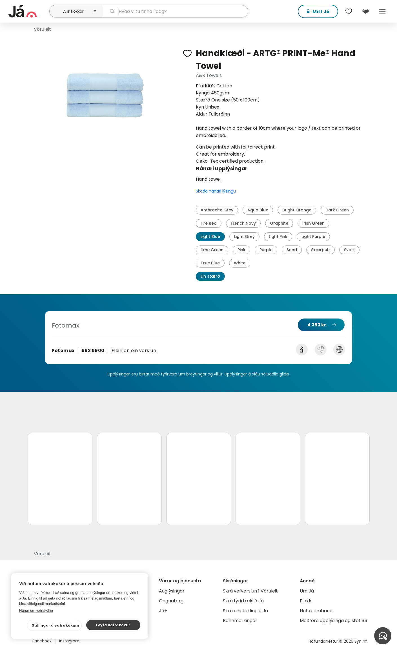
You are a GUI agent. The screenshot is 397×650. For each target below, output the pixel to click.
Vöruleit (42, 29)
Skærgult (320, 250)
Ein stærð (210, 276)
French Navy (243, 223)
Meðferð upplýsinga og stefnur (334, 620)
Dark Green (337, 210)
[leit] (175, 11)
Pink (241, 250)
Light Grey (244, 236)
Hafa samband (316, 610)
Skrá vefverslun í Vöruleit (250, 591)
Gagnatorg (171, 601)
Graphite (279, 223)
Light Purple (313, 236)
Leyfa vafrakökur (113, 625)
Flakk (305, 601)
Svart (349, 250)
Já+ (163, 610)
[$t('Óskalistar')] (349, 11)
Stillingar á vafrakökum (55, 625)
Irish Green (313, 223)
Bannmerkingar (240, 620)
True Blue (210, 263)
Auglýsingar (172, 591)
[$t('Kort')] (366, 11)
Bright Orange (296, 210)
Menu (382, 11)
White (239, 263)
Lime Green (212, 250)
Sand (292, 250)
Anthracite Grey (217, 210)
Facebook (42, 641)
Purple (266, 250)
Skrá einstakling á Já (245, 610)
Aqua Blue (257, 210)
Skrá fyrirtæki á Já (243, 601)
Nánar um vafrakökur (36, 610)
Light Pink (278, 236)
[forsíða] (28, 11)
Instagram (69, 641)
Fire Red (209, 223)
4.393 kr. (317, 325)
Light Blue (210, 236)
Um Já (307, 591)
